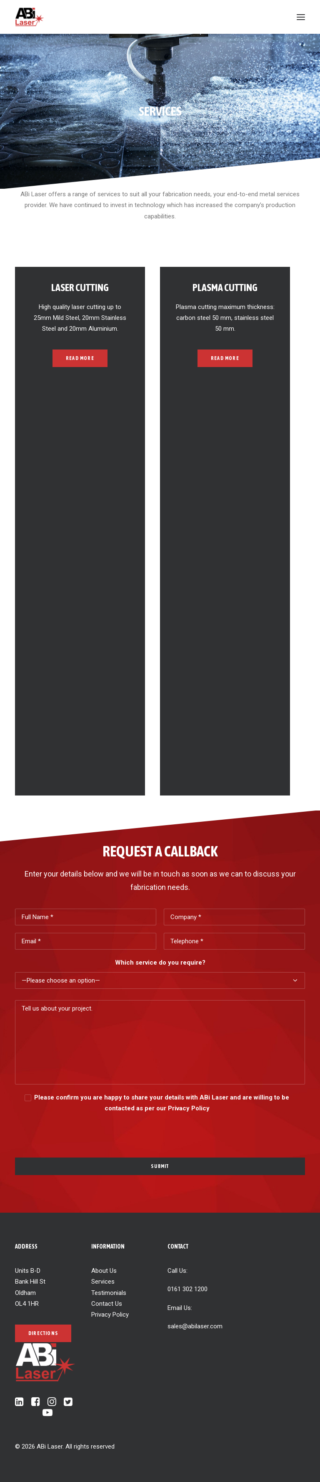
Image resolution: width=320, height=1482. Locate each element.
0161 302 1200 (188, 1289)
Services (103, 1281)
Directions (43, 1333)
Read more (80, 358)
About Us (104, 1270)
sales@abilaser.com (195, 1326)
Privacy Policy (110, 1314)
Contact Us (106, 1303)
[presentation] (78, 1130)
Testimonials (108, 1293)
